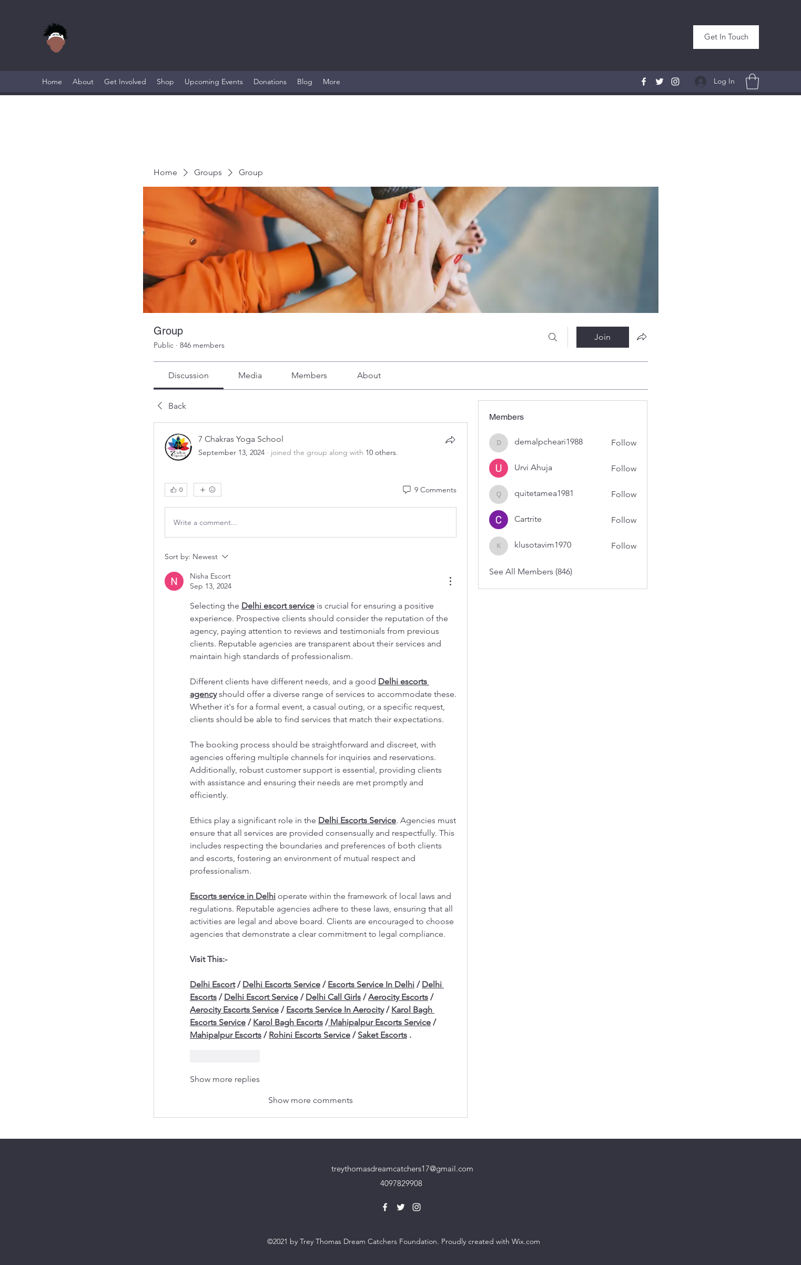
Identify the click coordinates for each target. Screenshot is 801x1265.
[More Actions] (450, 581)
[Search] (552, 337)
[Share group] (641, 336)
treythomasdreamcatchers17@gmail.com (402, 1168)
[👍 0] (176, 490)
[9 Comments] (429, 490)
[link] (188, 375)
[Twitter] (659, 81)
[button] (726, 37)
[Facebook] (643, 81)
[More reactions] (207, 490)
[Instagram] (675, 81)
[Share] (450, 439)
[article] (311, 769)
